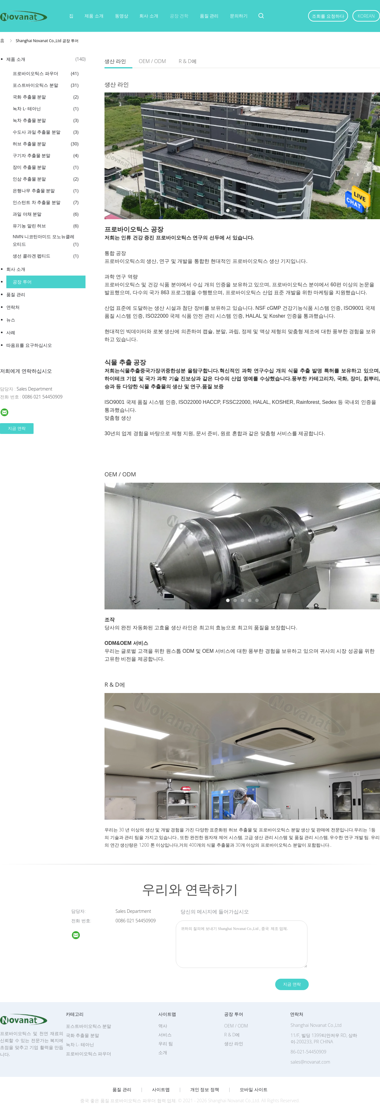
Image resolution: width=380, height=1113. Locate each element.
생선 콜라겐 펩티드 (46, 256)
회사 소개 (148, 16)
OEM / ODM (152, 61)
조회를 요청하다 (328, 16)
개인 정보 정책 (204, 1089)
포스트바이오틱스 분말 (46, 85)
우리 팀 (165, 1043)
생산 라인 (115, 61)
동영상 (121, 16)
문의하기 (239, 16)
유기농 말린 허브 (46, 226)
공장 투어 (22, 282)
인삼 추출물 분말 (46, 179)
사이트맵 (161, 1089)
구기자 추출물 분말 (46, 155)
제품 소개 (94, 16)
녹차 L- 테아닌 (46, 108)
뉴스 (10, 320)
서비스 (165, 1035)
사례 (10, 332)
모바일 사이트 (254, 1089)
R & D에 (188, 61)
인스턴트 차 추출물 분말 (46, 202)
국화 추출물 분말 (46, 97)
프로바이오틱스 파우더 (46, 73)
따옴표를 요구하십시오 (29, 345)
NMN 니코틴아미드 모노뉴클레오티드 (46, 240)
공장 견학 (179, 16)
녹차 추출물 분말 (46, 120)
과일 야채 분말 (46, 214)
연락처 (13, 307)
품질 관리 (209, 16)
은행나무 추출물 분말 (46, 190)
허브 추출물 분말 (46, 144)
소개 (162, 1052)
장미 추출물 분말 (46, 167)
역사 (162, 1026)
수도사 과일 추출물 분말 (46, 132)
